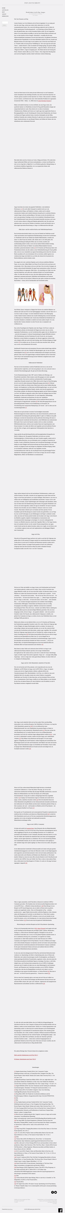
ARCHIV (4, 14)
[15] (20, 797)
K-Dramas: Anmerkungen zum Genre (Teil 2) (25, 1059)
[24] (44, 983)
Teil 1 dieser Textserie (40, 928)
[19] (26, 863)
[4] (25, 352)
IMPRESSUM (5, 16)
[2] (35, 247)
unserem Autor (30, 828)
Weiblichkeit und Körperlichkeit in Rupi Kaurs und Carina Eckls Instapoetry (47, 1201)
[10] (31, 726)
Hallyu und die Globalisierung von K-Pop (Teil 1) (26, 1055)
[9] (42, 644)
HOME (3, 8)
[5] (49, 383)
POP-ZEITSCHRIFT (32, 3)
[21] (25, 920)
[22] (48, 971)
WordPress (10, 1209)
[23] (49, 973)
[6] (36, 401)
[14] (30, 748)
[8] (27, 634)
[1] (22, 209)
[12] (51, 734)
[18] (49, 814)
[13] (20, 738)
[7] (26, 407)
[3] (19, 342)
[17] (33, 808)
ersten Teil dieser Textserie (44, 100)
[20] (42, 906)
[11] (44, 730)
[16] (37, 799)
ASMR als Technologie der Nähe (22, 1201)
